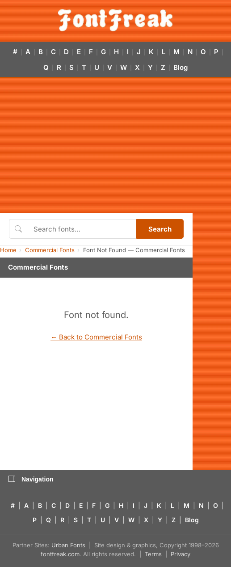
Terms (153, 554)
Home (8, 249)
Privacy (180, 554)
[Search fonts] (81, 229)
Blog (180, 67)
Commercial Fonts (50, 249)
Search (160, 229)
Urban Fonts (68, 545)
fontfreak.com (60, 554)
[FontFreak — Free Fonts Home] (115, 20)
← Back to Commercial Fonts (96, 337)
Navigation (31, 479)
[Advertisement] (115, 145)
